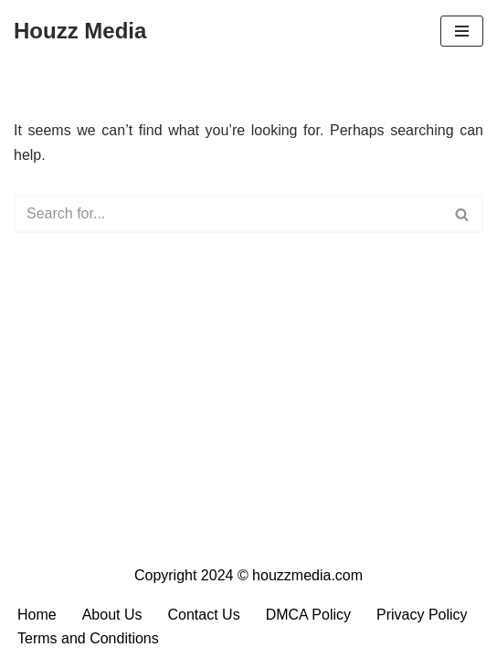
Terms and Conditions (88, 638)
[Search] (228, 214)
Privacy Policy (422, 614)
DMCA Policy (308, 614)
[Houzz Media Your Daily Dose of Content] (80, 31)
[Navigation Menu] (461, 31)
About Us (112, 614)
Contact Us (204, 614)
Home (37, 614)
